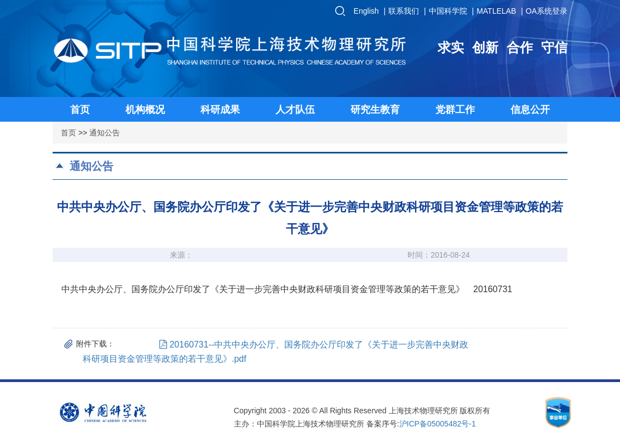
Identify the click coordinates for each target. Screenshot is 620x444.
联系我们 (403, 11)
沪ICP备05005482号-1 (437, 423)
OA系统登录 (546, 11)
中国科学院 (448, 11)
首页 (68, 132)
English (366, 11)
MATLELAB (496, 11)
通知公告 (104, 132)
